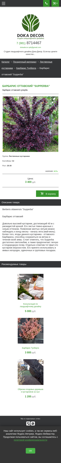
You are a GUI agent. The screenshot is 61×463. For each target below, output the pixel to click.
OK (30, 451)
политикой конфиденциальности (30, 440)
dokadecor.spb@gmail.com (30, 47)
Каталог (6, 62)
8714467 (28, 43)
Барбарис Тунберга (26, 68)
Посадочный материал (25, 62)
